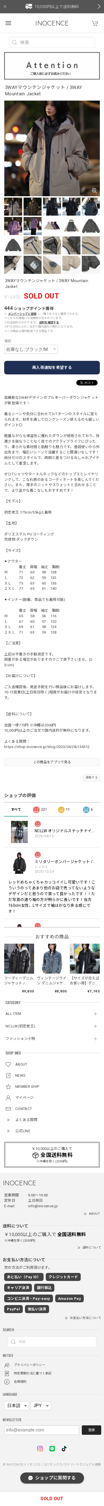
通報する (91, 777)
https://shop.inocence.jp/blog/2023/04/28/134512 (47, 747)
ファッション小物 (20, 1039)
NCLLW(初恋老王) (20, 1026)
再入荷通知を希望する (52, 367)
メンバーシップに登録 (22, 314)
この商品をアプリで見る (52, 762)
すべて (16, 809)
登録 (91, 1430)
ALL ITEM (13, 1014)
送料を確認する (49, 322)
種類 (7, 341)
